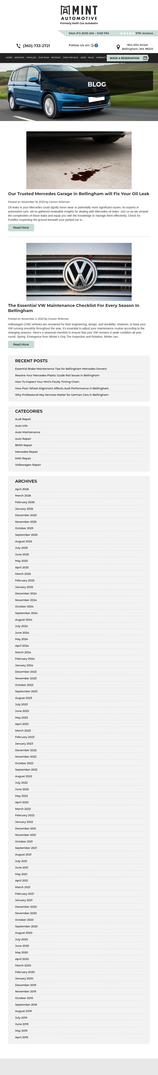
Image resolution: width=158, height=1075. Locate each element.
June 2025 (22, 554)
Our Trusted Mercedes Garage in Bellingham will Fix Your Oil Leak (78, 193)
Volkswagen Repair (28, 464)
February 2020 (25, 972)
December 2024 (26, 593)
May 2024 (21, 639)
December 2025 (26, 515)
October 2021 (24, 841)
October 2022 (24, 763)
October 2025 (24, 528)
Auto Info (21, 425)
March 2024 (23, 652)
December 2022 (26, 750)
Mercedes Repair (26, 451)
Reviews (55, 57)
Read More (21, 227)
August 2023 (23, 698)
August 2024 (23, 619)
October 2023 (24, 685)
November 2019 (25, 991)
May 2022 (21, 795)
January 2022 (24, 821)
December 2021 (25, 828)
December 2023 (26, 671)
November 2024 (26, 600)
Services (19, 57)
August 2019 (23, 1011)
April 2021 (21, 880)
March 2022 (23, 808)
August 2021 (23, 854)
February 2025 (25, 580)
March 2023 (23, 730)
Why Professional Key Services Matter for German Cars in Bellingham (62, 394)
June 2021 (21, 867)
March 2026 (23, 495)
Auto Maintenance (27, 432)
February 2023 (25, 737)
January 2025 (24, 587)
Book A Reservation (126, 58)
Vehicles (31, 57)
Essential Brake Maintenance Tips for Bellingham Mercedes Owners (61, 368)
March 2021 (22, 887)
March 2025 (23, 573)
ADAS (83, 57)
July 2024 (21, 626)
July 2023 (21, 704)
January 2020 (24, 978)
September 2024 (26, 613)
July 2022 (21, 782)
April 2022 (22, 802)
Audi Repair (23, 419)
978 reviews (136, 33)
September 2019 (26, 1004)
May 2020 (21, 952)
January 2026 (24, 508)
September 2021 (26, 847)
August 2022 (23, 776)
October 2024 (24, 606)
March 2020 (23, 965)
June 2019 (22, 1024)
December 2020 (26, 906)
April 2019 (21, 1037)
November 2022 (26, 756)
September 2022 (26, 769)
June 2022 (22, 789)
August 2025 (23, 541)
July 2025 (21, 547)
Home (9, 57)
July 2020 (21, 939)
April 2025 (22, 567)
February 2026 (25, 502)
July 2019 (21, 1017)
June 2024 (22, 632)
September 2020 (26, 926)
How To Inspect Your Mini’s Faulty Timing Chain (47, 381)
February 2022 (25, 815)
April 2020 (22, 959)
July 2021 (21, 861)
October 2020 (24, 919)
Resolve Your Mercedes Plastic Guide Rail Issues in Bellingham (57, 375)
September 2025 (26, 534)
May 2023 (21, 717)
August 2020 (24, 932)
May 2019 (21, 1030)
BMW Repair (23, 445)
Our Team (43, 57)
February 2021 (24, 893)
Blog (91, 57)
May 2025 (21, 560)
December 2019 (25, 985)
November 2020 (26, 913)
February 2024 (25, 658)
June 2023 (22, 711)
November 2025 (26, 521)
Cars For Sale (70, 57)
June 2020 (22, 945)
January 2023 (24, 743)
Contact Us (102, 57)
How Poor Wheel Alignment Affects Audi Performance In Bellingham (62, 388)
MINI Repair (23, 458)
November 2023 (26, 678)
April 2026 (22, 489)
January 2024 (24, 665)
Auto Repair (23, 438)
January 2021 (24, 900)
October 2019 (24, 998)
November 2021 (25, 834)
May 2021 (21, 874)
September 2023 (26, 691)
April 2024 (22, 645)
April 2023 (22, 724)
